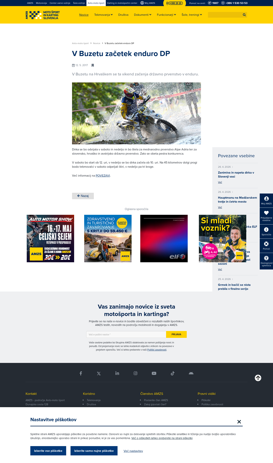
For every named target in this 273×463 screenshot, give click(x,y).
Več (220, 182)
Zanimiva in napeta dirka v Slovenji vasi (236, 174)
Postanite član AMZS (156, 400)
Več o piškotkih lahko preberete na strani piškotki (161, 438)
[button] (244, 14)
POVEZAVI (103, 175)
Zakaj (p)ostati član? (155, 404)
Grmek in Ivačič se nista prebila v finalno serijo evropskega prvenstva (234, 289)
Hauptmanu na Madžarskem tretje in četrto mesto (237, 199)
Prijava (176, 334)
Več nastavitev (133, 451)
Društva (91, 404)
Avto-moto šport (82, 43)
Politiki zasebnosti (156, 349)
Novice (98, 43)
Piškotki (206, 400)
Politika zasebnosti (212, 404)
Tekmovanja (93, 400)
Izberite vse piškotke (48, 451)
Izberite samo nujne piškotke (94, 451)
